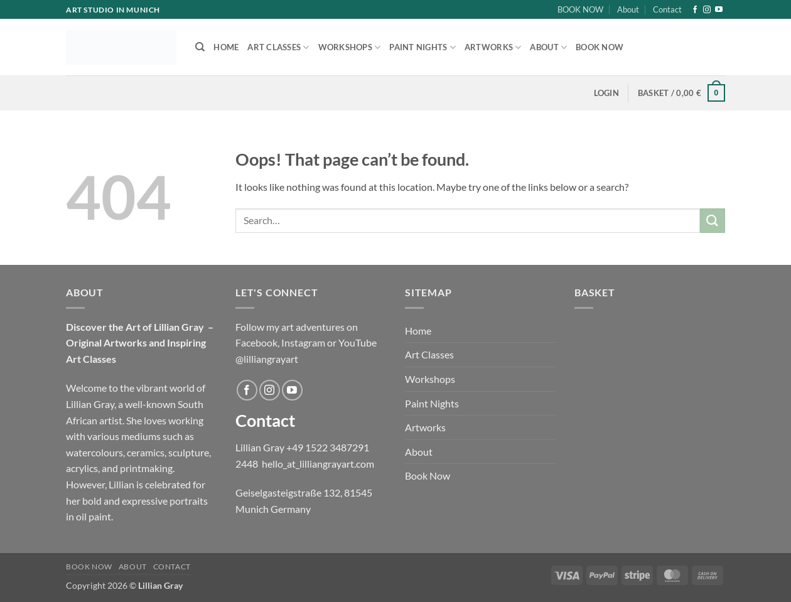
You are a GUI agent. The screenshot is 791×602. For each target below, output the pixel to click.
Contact (667, 9)
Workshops (349, 47)
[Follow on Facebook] (695, 10)
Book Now (599, 47)
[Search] (200, 47)
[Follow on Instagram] (707, 10)
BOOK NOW (580, 9)
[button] (606, 93)
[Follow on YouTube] (719, 10)
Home (226, 47)
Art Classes (278, 47)
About (628, 9)
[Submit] (712, 220)
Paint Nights (422, 47)
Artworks (493, 47)
